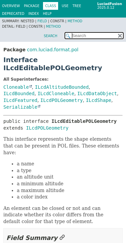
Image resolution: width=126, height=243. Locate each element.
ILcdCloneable (56, 93)
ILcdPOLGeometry (61, 100)
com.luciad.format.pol (52, 49)
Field (42, 21)
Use (65, 6)
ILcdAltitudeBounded (62, 87)
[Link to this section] (62, 237)
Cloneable (16, 87)
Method (75, 21)
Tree (77, 6)
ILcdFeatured (20, 100)
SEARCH (50, 36)
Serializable (20, 107)
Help (47, 14)
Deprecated (13, 14)
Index (34, 14)
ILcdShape (98, 100)
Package (31, 6)
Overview (11, 6)
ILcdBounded (19, 93)
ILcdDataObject (97, 93)
